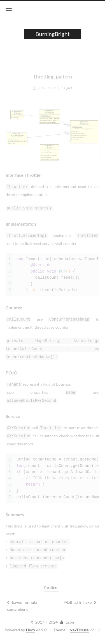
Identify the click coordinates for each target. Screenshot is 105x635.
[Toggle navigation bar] (9, 8)
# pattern (51, 583)
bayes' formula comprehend (22, 601)
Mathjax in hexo (80, 597)
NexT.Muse (79, 625)
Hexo (30, 625)
